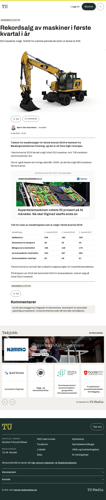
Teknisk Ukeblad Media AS (25, 490)
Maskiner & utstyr (10, 20)
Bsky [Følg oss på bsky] (39, 454)
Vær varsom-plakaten (42, 462)
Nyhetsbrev (78, 439)
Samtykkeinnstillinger (83, 444)
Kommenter (31, 119)
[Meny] (100, 6)
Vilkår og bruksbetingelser (85, 449)
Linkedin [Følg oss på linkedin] (41, 449)
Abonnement (53, 472)
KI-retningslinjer (80, 454)
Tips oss (97, 427)
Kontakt (53, 479)
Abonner (88, 6)
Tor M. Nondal (9, 452)
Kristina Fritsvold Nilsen (14, 442)
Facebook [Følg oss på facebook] (42, 444)
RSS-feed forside (46, 439)
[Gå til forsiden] (5, 7)
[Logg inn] (75, 6)
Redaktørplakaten (67, 462)
